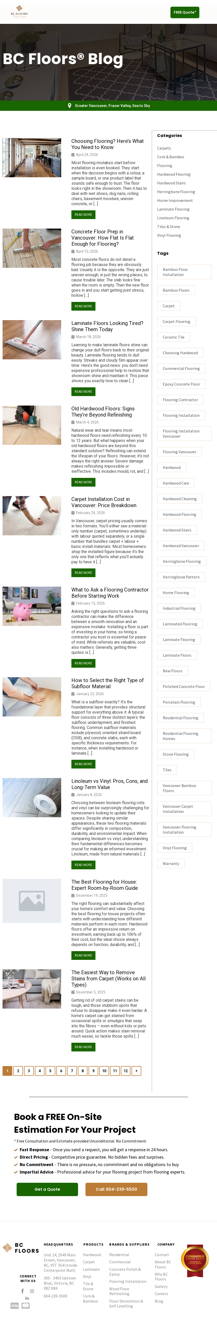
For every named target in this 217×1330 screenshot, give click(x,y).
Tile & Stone (88, 1286)
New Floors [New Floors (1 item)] (172, 670)
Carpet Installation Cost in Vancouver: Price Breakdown (103, 502)
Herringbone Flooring (176, 191)
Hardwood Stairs (171, 182)
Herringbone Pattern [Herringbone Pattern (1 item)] (181, 576)
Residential (119, 1254)
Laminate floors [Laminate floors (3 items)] (177, 654)
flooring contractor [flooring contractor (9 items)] (180, 399)
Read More (83, 214)
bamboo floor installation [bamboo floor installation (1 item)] (175, 272)
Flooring (164, 165)
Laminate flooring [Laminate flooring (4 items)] (179, 639)
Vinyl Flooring (169, 235)
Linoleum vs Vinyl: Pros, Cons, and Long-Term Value (109, 784)
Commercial (120, 1261)
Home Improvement (175, 200)
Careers (161, 1293)
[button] (207, 12)
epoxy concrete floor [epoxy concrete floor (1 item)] (181, 383)
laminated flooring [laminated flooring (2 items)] (180, 623)
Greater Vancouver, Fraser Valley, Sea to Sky (112, 106)
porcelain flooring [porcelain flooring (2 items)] (179, 701)
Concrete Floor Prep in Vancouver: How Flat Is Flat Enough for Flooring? (102, 238)
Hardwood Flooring (174, 173)
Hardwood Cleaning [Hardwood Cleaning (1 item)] (180, 498)
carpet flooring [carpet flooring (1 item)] (176, 321)
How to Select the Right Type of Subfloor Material (107, 683)
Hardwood (92, 1254)
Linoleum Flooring (173, 217)
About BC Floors (163, 1264)
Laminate (91, 1269)
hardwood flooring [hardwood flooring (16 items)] (179, 514)
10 (104, 1071)
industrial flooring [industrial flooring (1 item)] (179, 607)
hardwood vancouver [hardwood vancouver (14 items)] (181, 545)
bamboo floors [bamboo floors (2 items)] (176, 289)
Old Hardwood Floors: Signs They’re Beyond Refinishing (103, 412)
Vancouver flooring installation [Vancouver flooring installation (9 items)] (179, 829)
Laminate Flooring (173, 208)
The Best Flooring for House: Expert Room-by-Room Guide (104, 885)
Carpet (89, 1261)
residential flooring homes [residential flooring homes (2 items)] (180, 736)
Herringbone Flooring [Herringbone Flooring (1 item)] (182, 561)
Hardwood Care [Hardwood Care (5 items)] (176, 482)
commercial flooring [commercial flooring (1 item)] (181, 368)
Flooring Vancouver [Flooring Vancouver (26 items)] (179, 451)
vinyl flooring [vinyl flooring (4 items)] (175, 847)
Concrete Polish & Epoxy (125, 1272)
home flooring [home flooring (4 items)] (176, 592)
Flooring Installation (127, 1281)
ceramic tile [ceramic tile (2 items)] (174, 336)
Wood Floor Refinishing (119, 1291)
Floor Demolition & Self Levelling (126, 1303)
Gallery (161, 1286)
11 (115, 1071)
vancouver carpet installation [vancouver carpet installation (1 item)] (178, 808)
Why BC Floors (161, 1277)
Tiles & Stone (168, 226)
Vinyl (87, 1276)
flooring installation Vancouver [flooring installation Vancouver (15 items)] (181, 433)
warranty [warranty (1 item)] (171, 863)
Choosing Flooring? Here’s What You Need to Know (107, 144)
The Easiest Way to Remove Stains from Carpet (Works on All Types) (108, 978)
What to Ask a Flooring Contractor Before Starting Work (110, 593)
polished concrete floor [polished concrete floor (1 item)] (184, 686)
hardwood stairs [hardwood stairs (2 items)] (177, 529)
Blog (159, 1301)
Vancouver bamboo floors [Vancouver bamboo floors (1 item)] (179, 788)
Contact (162, 1254)
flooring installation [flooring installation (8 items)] (181, 415)
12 (126, 1071)
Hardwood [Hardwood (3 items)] (171, 467)
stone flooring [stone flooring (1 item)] (176, 753)
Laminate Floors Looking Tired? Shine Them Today (107, 326)
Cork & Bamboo (170, 156)
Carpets (164, 147)
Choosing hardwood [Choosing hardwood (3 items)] (180, 352)
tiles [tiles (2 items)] (167, 769)
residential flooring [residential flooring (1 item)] (180, 717)
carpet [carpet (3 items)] (169, 305)
